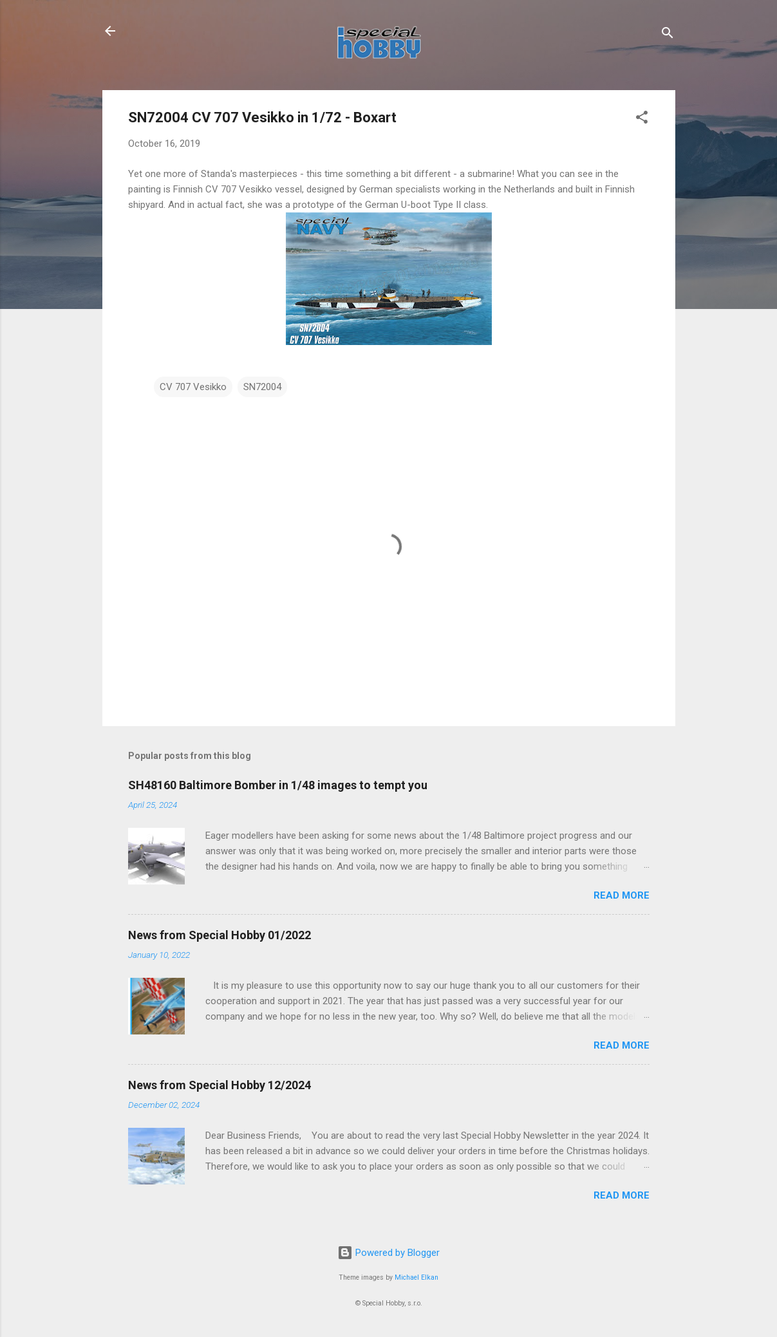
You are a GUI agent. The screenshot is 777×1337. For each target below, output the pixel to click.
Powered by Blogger (388, 1252)
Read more (622, 895)
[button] (642, 119)
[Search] (667, 35)
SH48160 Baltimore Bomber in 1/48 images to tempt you (277, 785)
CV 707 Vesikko (193, 387)
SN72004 (262, 387)
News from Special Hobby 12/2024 (219, 1085)
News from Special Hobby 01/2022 (219, 935)
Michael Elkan (416, 1277)
